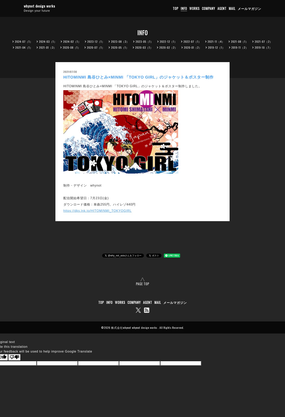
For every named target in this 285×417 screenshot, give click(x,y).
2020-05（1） (120, 47)
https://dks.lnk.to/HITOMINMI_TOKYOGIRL (97, 210)
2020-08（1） (72, 47)
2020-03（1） (144, 47)
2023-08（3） (120, 41)
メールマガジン (249, 8)
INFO (184, 8)
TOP (175, 8)
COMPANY (208, 8)
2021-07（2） (264, 41)
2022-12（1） (168, 41)
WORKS (194, 8)
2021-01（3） (47, 47)
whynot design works (39, 6)
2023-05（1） (144, 41)
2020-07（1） (96, 47)
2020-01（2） (193, 47)
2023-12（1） (96, 41)
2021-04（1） (24, 47)
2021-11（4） (216, 41)
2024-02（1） (72, 41)
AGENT (222, 8)
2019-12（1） (216, 47)
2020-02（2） (168, 47)
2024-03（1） (48, 41)
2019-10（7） (263, 47)
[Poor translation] (14, 357)
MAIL (232, 8)
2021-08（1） (239, 41)
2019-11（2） (239, 47)
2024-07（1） (24, 41)
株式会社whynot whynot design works (134, 327)
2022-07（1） (192, 41)
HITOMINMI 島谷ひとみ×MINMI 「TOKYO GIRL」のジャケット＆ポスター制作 (138, 77)
